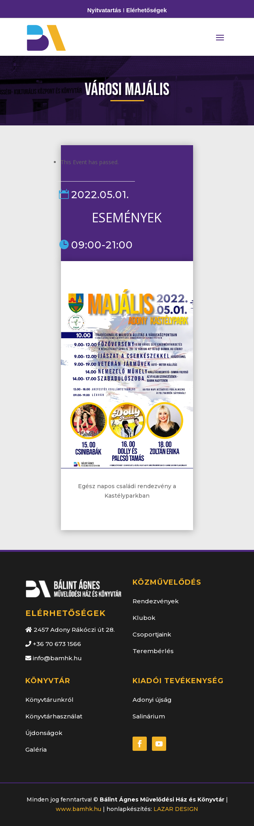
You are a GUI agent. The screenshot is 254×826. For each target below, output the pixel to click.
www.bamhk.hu (78, 809)
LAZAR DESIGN (176, 809)
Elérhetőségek (146, 10)
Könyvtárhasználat (53, 716)
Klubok (144, 617)
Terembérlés (153, 651)
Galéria (36, 749)
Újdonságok (44, 733)
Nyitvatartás (104, 10)
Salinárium (149, 716)
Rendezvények (156, 601)
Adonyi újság (152, 699)
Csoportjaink (152, 634)
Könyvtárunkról (49, 699)
